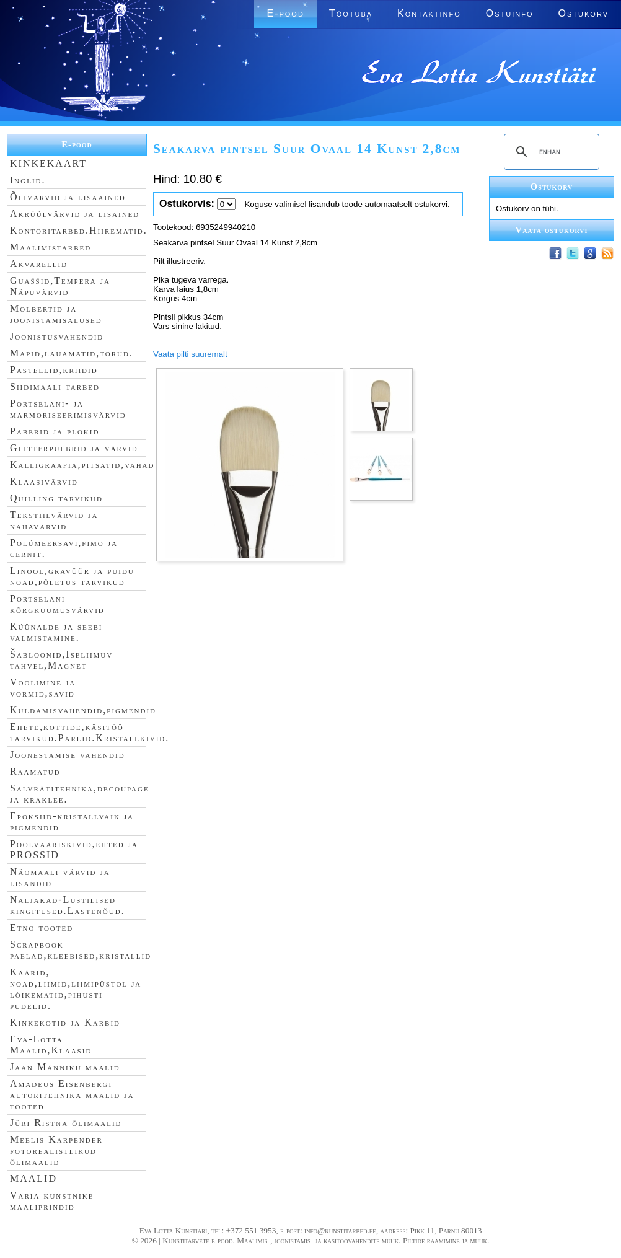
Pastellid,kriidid (54, 369)
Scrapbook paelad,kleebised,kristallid (80, 950)
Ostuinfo (510, 13)
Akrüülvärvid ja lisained (74, 213)
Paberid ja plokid (54, 431)
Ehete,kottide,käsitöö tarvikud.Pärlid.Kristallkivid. (89, 732)
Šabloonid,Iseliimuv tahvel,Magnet (61, 660)
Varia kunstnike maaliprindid (52, 1201)
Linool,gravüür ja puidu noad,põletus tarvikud (72, 576)
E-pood (285, 13)
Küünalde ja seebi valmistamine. (56, 632)
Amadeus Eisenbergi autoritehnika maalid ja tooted (72, 1094)
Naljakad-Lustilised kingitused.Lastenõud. (67, 905)
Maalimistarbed (50, 247)
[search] (549, 151)
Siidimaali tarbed (55, 386)
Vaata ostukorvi (552, 230)
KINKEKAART (48, 163)
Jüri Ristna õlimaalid (66, 1122)
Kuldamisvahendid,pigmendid (83, 710)
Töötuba (350, 13)
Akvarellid (39, 263)
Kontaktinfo (429, 13)
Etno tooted (41, 927)
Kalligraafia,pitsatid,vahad (82, 464)
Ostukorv (583, 13)
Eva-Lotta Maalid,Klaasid (51, 1044)
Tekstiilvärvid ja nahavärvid (54, 520)
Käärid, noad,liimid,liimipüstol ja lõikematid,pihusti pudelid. (75, 989)
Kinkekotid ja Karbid (65, 1022)
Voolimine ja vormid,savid (43, 687)
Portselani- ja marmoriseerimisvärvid (68, 409)
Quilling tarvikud (56, 498)
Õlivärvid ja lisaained (68, 196)
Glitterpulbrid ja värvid (74, 447)
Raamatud (35, 771)
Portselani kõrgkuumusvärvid (57, 604)
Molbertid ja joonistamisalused (56, 314)
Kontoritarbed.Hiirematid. (79, 230)
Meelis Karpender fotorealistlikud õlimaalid (56, 1150)
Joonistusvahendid (56, 336)
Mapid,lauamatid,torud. (71, 353)
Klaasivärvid (44, 481)
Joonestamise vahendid (67, 754)
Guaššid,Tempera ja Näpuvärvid (60, 286)
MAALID (33, 1178)
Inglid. (28, 180)
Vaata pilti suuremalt (190, 354)
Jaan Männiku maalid (65, 1067)
